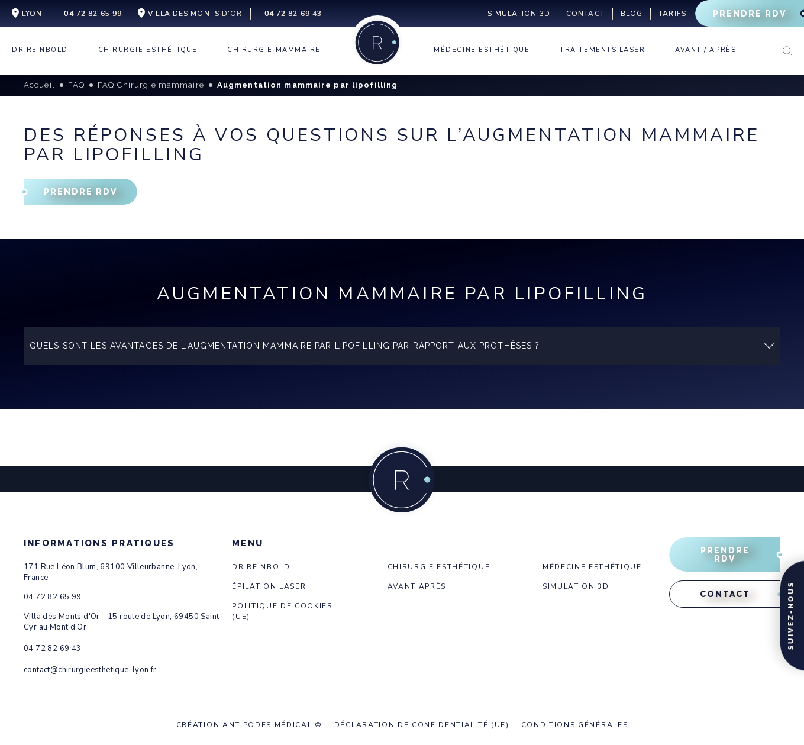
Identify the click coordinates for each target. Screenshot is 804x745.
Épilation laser (269, 586)
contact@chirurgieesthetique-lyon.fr (90, 670)
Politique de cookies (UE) (282, 611)
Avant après (417, 586)
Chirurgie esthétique (439, 567)
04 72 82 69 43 (52, 648)
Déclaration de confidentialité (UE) (421, 725)
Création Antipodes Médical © (249, 725)
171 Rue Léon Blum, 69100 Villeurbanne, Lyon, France (111, 572)
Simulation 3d (576, 586)
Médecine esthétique (592, 567)
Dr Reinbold (261, 567)
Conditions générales (574, 725)
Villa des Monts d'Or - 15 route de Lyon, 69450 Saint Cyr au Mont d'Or (121, 622)
